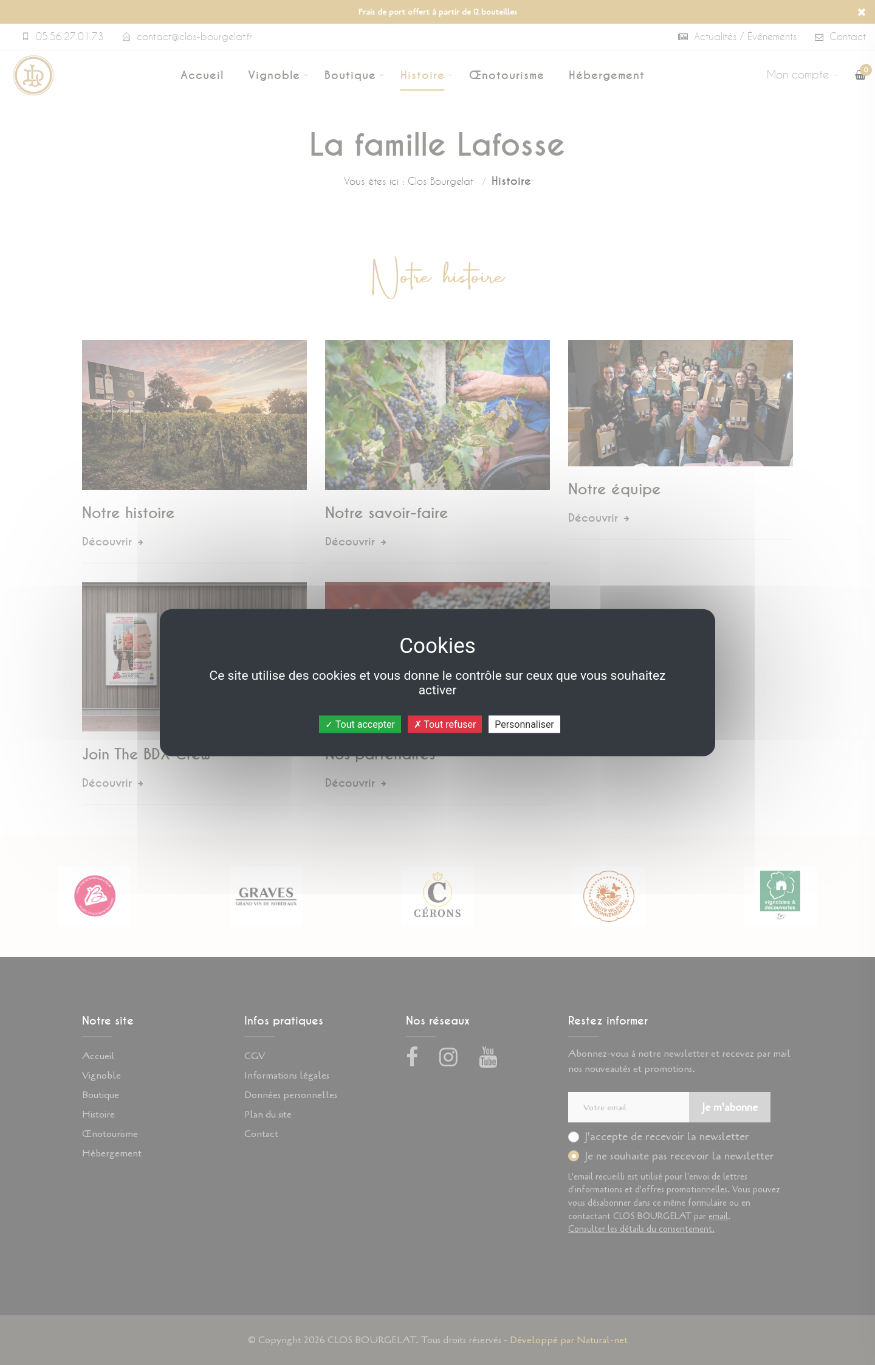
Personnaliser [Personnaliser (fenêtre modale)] (524, 724)
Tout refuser (445, 724)
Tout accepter (360, 724)
